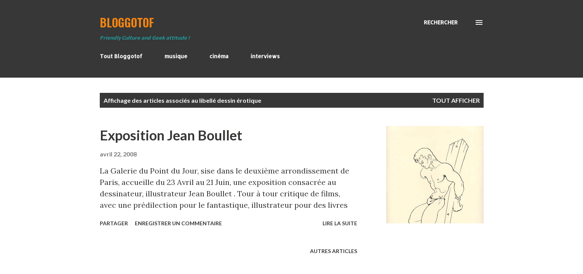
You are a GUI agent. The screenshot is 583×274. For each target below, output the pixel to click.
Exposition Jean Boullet (171, 135)
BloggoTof (127, 22)
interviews (265, 56)
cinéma (218, 56)
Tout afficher (456, 100)
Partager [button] (114, 223)
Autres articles (333, 251)
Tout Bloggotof (121, 56)
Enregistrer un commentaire (178, 223)
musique (176, 56)
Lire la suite (340, 223)
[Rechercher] (441, 22)
